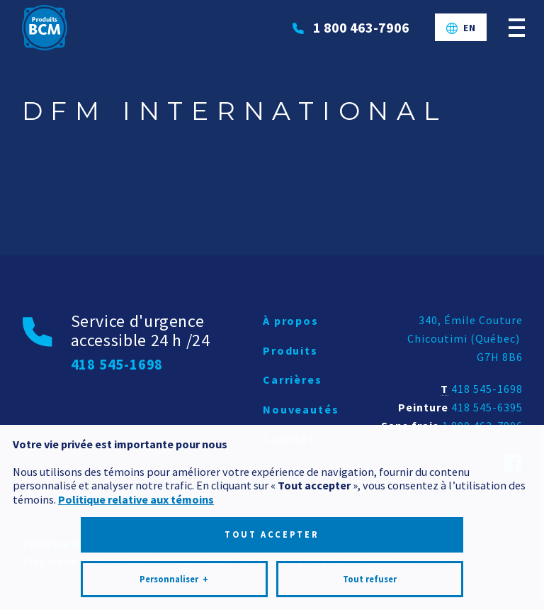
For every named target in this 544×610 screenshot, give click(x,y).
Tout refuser (370, 570)
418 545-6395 (487, 407)
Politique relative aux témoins (136, 490)
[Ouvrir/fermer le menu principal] (516, 27)
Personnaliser (174, 570)
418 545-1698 (487, 389)
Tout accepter (272, 525)
